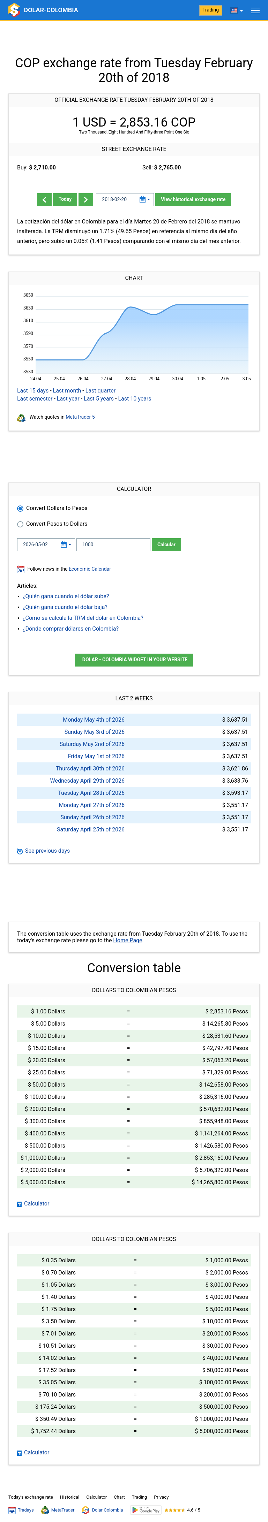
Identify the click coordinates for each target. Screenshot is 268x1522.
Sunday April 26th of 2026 (92, 817)
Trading (210, 10)
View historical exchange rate (193, 199)
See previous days (43, 850)
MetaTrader (58, 1510)
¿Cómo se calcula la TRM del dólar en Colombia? (83, 618)
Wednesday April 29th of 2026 (87, 780)
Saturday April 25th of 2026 (91, 829)
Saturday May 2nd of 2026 (92, 744)
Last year (68, 398)
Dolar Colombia (102, 1510)
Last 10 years (134, 398)
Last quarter (100, 390)
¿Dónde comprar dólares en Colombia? (71, 628)
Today (65, 199)
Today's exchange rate (30, 1497)
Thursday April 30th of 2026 (90, 768)
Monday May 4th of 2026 (94, 719)
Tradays (21, 1510)
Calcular (166, 544)
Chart (119, 1497)
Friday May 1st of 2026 (96, 756)
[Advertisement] (134, 38)
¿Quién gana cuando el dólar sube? (66, 596)
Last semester (34, 398)
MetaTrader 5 (80, 417)
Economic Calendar (90, 569)
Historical (69, 1497)
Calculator (33, 1203)
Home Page (127, 940)
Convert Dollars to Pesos (57, 508)
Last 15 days (33, 390)
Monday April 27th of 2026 (92, 805)
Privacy (161, 1497)
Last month (67, 390)
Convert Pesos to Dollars (57, 523)
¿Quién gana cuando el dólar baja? (65, 607)
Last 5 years (99, 398)
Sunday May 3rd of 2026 (95, 732)
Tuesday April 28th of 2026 (91, 793)
